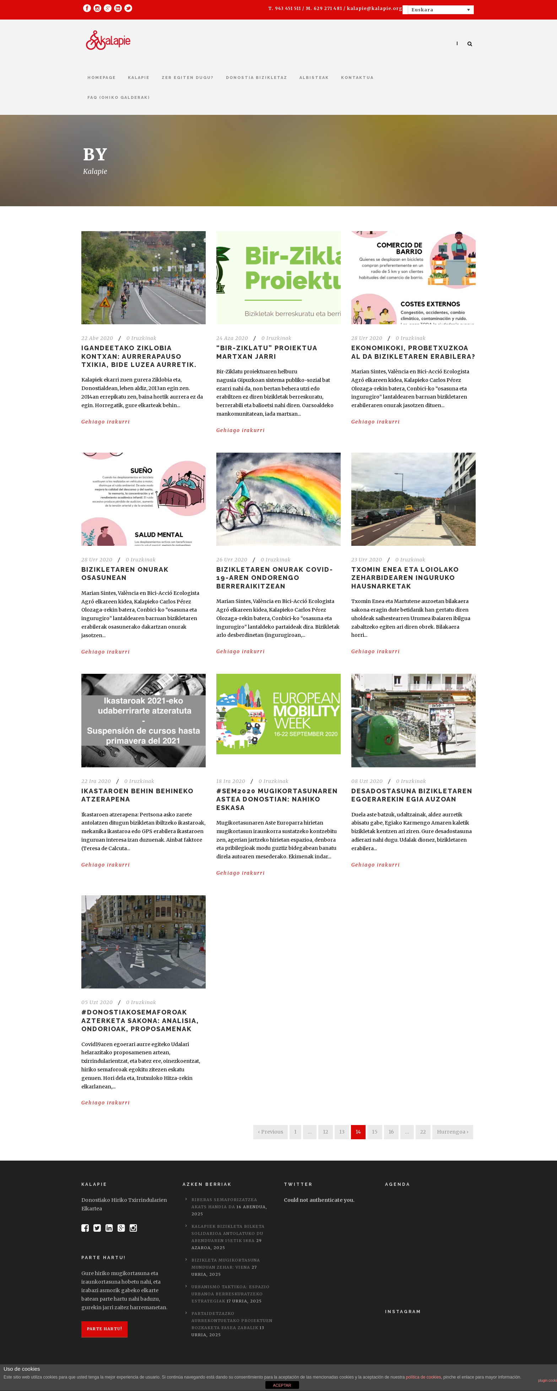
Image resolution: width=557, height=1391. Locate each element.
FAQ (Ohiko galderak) (118, 97)
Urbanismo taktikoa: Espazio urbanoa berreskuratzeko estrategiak (230, 1294)
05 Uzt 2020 (97, 1002)
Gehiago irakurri (105, 422)
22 (423, 1132)
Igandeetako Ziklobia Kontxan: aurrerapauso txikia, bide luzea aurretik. (139, 356)
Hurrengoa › (453, 1132)
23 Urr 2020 (366, 559)
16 (391, 1132)
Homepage (101, 77)
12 (325, 1132)
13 (342, 1132)
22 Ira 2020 (96, 781)
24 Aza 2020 (232, 338)
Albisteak (314, 77)
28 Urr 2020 (367, 338)
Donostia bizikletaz (256, 77)
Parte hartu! (104, 1328)
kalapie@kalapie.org (374, 8)
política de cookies (423, 1377)
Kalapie (139, 77)
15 (375, 1132)
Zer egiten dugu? (188, 77)
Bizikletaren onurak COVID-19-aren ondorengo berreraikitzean (274, 578)
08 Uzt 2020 (367, 781)
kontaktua (357, 77)
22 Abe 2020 (97, 338)
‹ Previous (270, 1132)
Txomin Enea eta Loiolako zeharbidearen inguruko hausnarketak (405, 578)
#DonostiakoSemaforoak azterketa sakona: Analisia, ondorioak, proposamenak (140, 1020)
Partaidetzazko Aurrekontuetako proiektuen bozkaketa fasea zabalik (231, 1320)
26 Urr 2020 (232, 559)
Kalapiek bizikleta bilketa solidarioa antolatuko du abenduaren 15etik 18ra (228, 1233)
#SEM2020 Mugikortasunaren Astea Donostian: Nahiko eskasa (277, 799)
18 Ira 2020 (230, 781)
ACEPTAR (282, 1385)
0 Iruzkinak (141, 338)
